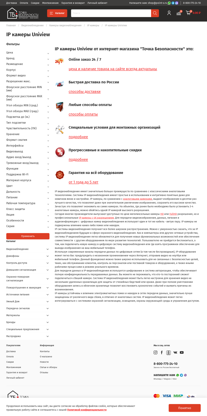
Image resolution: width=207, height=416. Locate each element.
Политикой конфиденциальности (86, 409)
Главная (11, 25)
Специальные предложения (22, 329)
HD (162, 213)
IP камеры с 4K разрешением (96, 217)
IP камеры (93, 25)
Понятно (184, 408)
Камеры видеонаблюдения (65, 25)
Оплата (24, 2)
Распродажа (13, 336)
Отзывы (44, 372)
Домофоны (12, 255)
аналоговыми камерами (137, 198)
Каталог (57, 13)
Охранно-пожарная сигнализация (17, 278)
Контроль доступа (16, 262)
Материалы (13, 315)
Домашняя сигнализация (21, 269)
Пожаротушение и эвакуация (23, 287)
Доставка (11, 2)
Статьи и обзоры (48, 367)
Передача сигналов (18, 308)
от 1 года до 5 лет (83, 182)
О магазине (46, 356)
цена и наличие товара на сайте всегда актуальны (113, 69)
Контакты (45, 351)
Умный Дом (12, 301)
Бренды (10, 322)
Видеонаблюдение (32, 25)
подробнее (78, 137)
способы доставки (85, 91)
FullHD (173, 213)
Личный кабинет (97, 2)
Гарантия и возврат (73, 2)
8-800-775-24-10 (192, 2)
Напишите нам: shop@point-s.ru (148, 2)
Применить (28, 236)
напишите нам (165, 375)
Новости (44, 362)
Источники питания (17, 294)
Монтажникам (50, 2)
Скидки (35, 2)
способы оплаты (83, 114)
